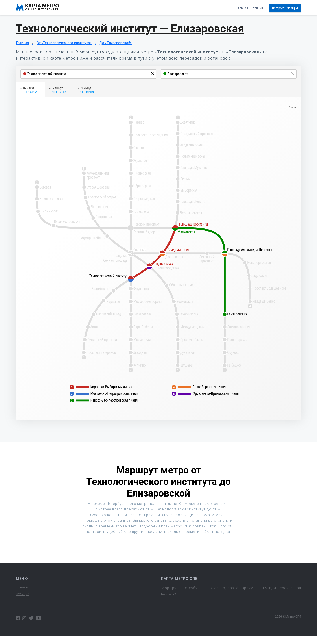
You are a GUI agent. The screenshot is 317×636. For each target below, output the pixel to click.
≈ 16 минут (28, 90)
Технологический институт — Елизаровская (130, 28)
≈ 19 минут (86, 90)
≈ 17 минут (57, 90)
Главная (242, 8)
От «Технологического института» (64, 43)
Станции (257, 8)
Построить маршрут (285, 8)
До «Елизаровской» (115, 43)
